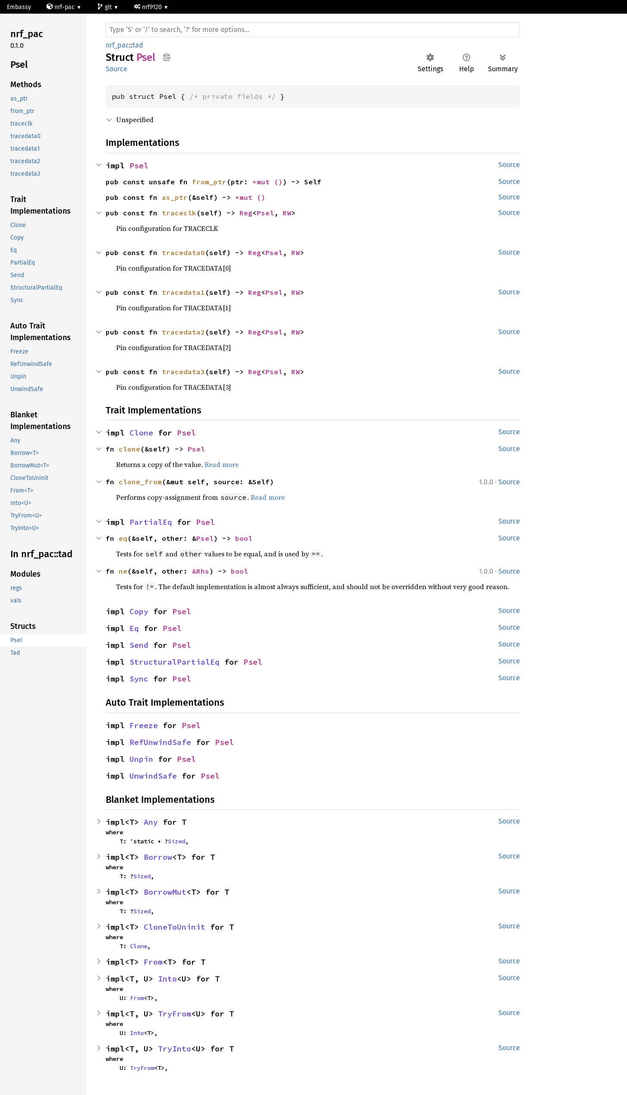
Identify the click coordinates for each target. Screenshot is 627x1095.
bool (243, 538)
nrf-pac (61, 7)
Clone (141, 433)
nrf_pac (117, 45)
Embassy (19, 7)
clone (129, 449)
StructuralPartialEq (174, 662)
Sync (138, 679)
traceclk (179, 212)
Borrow (158, 857)
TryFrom (174, 1014)
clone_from (140, 481)
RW (287, 212)
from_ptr (209, 181)
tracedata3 (183, 371)
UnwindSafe (153, 776)
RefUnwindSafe (160, 742)
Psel (138, 165)
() (278, 181)
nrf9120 (149, 7)
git (105, 7)
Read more (222, 464)
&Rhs (200, 571)
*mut (263, 181)
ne (123, 571)
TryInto (174, 1049)
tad (137, 45)
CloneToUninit (174, 927)
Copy (138, 611)
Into (167, 979)
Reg (245, 212)
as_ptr (175, 197)
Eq (134, 628)
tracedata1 (183, 292)
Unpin (141, 759)
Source (116, 69)
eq (123, 538)
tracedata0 (183, 252)
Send (138, 645)
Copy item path (167, 57)
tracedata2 (183, 332)
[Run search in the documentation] (313, 29)
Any (151, 822)
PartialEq (150, 522)
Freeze (143, 725)
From (153, 962)
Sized (176, 841)
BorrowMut (165, 892)
